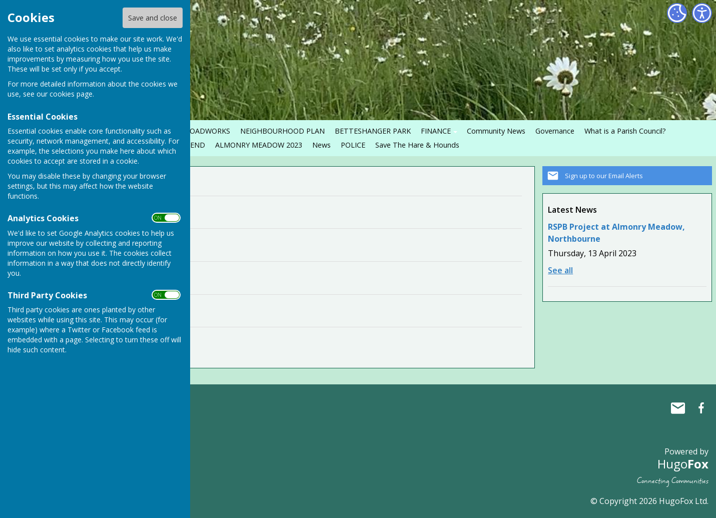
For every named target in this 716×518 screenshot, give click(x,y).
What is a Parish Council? (625, 131)
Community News (496, 131)
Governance (554, 131)
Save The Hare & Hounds (417, 145)
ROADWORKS (207, 131)
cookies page (71, 94)
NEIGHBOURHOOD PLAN (282, 131)
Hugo (682, 463)
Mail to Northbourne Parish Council (677, 407)
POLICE (353, 145)
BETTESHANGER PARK (373, 131)
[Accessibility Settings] (702, 13)
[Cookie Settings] (677, 13)
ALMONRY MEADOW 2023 (258, 145)
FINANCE (436, 131)
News (321, 145)
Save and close (152, 18)
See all (560, 270)
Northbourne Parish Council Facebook (700, 407)
